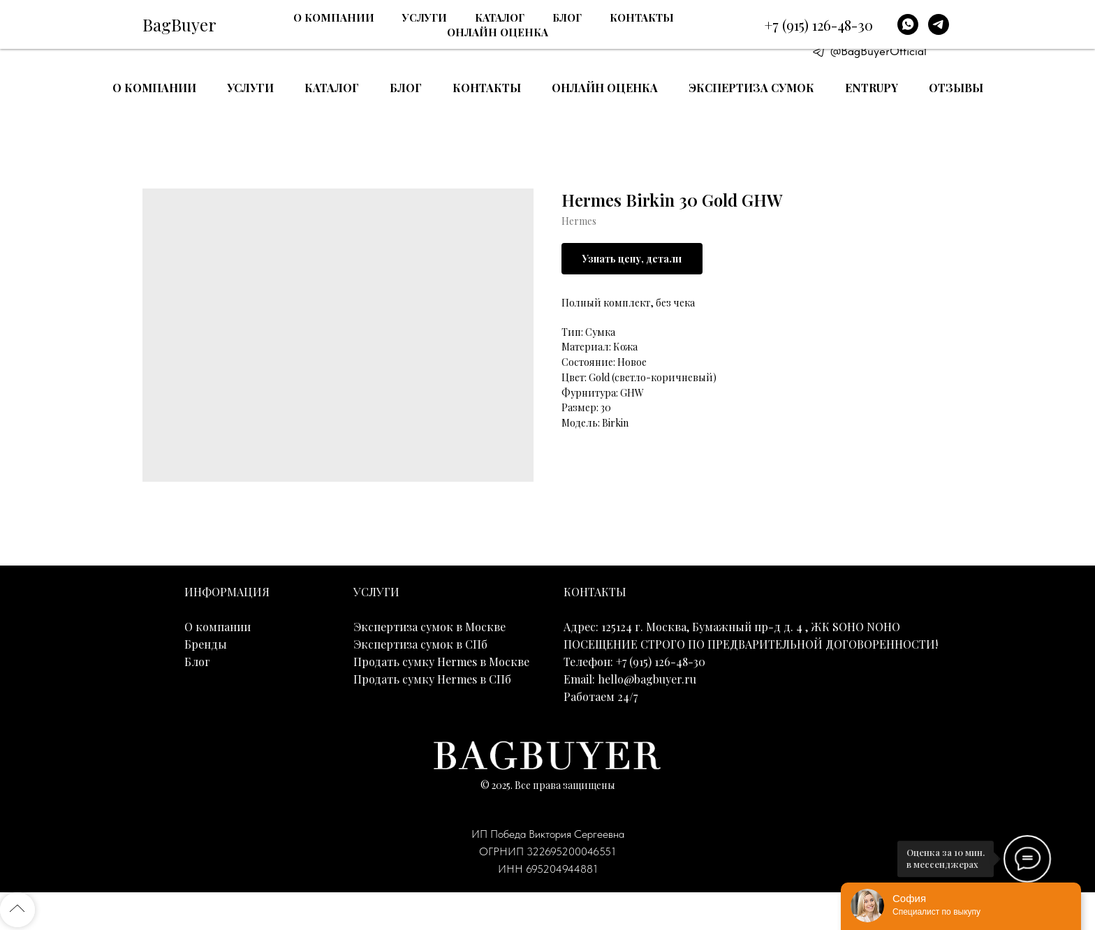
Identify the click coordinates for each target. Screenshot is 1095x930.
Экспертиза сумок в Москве (429, 626)
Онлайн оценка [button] (605, 87)
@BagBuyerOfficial (878, 51)
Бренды (205, 644)
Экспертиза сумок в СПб (420, 644)
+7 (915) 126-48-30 (894, 15)
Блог (406, 87)
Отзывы (956, 87)
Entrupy (871, 87)
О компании (154, 87)
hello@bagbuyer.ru (647, 679)
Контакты (487, 87)
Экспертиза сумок (751, 87)
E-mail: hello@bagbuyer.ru (896, 33)
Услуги (250, 87)
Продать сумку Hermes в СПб (432, 679)
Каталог (331, 87)
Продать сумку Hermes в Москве (441, 661)
